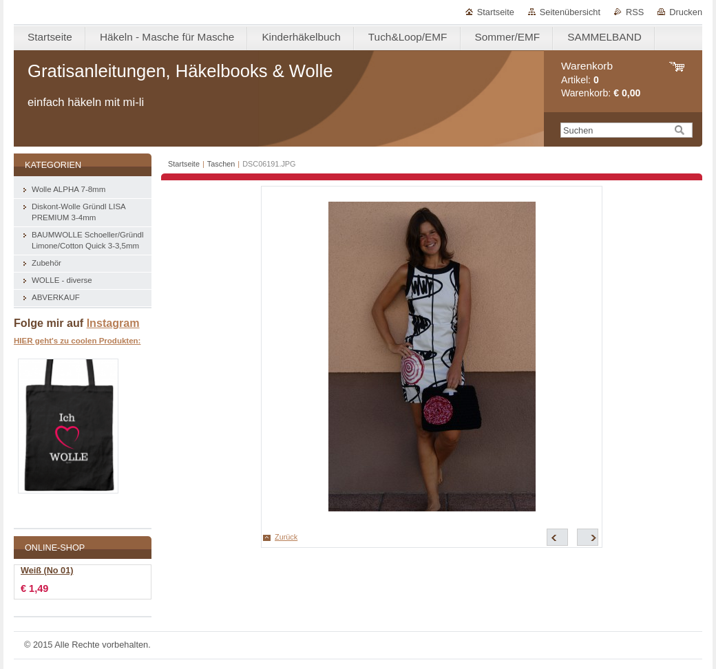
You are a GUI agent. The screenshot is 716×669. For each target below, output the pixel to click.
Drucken (685, 12)
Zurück (286, 537)
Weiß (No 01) (47, 570)
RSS (635, 12)
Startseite (495, 12)
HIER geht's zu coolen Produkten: (77, 341)
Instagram (113, 323)
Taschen (221, 164)
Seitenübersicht (570, 12)
